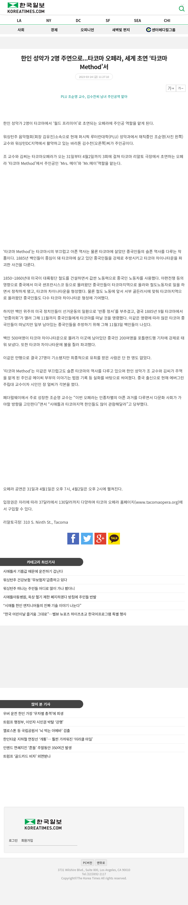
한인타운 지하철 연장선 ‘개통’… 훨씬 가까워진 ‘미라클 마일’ (48, 739)
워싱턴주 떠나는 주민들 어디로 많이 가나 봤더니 (39, 588)
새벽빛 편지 (121, 29)
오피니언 (87, 29)
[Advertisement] (94, 656)
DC (78, 20)
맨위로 (101, 863)
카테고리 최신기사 (41, 561)
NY (48, 20)
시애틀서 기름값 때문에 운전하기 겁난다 (33, 571)
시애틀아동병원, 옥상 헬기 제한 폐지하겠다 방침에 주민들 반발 (49, 596)
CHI (167, 20)
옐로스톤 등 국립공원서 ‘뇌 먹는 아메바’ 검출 (36, 730)
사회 (21, 29)
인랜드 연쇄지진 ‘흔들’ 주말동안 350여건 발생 (37, 747)
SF (108, 20)
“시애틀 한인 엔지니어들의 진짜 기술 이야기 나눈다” (42, 605)
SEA (137, 20)
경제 (54, 29)
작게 (181, 88)
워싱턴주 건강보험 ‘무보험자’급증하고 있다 (35, 579)
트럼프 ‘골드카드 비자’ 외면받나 (27, 756)
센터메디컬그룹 (161, 29)
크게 (171, 88)
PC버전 (87, 863)
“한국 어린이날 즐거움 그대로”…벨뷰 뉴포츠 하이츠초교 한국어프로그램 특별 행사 (64, 614)
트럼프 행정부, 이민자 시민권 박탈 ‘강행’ (33, 721)
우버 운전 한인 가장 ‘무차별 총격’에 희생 (33, 713)
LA (19, 20)
